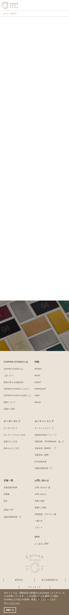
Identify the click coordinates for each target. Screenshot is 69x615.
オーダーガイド (10, 428)
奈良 (6, 501)
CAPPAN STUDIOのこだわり (16, 389)
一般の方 (38, 521)
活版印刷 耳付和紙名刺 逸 (47, 441)
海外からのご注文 (11, 448)
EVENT (38, 382)
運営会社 (19, 580)
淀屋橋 (6, 494)
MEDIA (38, 402)
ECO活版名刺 (41, 462)
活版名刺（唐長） (42, 455)
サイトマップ (34, 587)
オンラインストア (42, 428)
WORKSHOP (40, 389)
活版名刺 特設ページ (44, 435)
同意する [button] (10, 610)
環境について (9, 402)
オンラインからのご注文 (14, 435)
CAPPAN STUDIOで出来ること (17, 395)
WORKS (38, 369)
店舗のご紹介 (9, 409)
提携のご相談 (40, 507)
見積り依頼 (39, 501)
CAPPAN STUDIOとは (13, 369)
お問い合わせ (40, 494)
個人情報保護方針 (50, 580)
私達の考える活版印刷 (13, 382)
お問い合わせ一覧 (42, 487)
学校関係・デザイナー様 (45, 514)
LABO (37, 395)
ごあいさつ (8, 375)
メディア (38, 528)
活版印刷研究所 (41, 468)
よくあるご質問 (41, 544)
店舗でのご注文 (10, 441)
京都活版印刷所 (10, 487)
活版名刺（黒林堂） (43, 448)
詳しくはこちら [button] (12, 603)
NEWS (37, 375)
